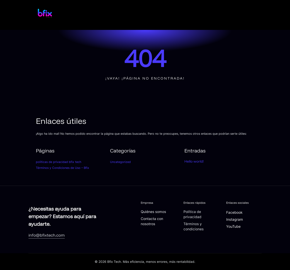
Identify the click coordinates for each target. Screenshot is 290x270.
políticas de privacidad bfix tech (58, 162)
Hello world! (194, 161)
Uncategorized (120, 162)
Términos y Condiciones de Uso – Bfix (62, 168)
